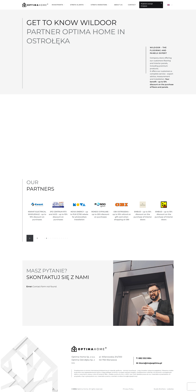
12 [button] (65, 238)
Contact (132, 5)
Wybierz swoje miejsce (147, 5)
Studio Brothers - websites (164, 389)
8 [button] (57, 238)
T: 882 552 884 (143, 358)
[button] (58, 5)
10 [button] (61, 238)
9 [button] (59, 238)
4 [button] (50, 238)
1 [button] (44, 238)
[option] (37, 211)
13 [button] (67, 238)
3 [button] (48, 238)
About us (118, 5)
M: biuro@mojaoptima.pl (149, 363)
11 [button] (63, 238)
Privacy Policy (128, 389)
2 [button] (46, 238)
